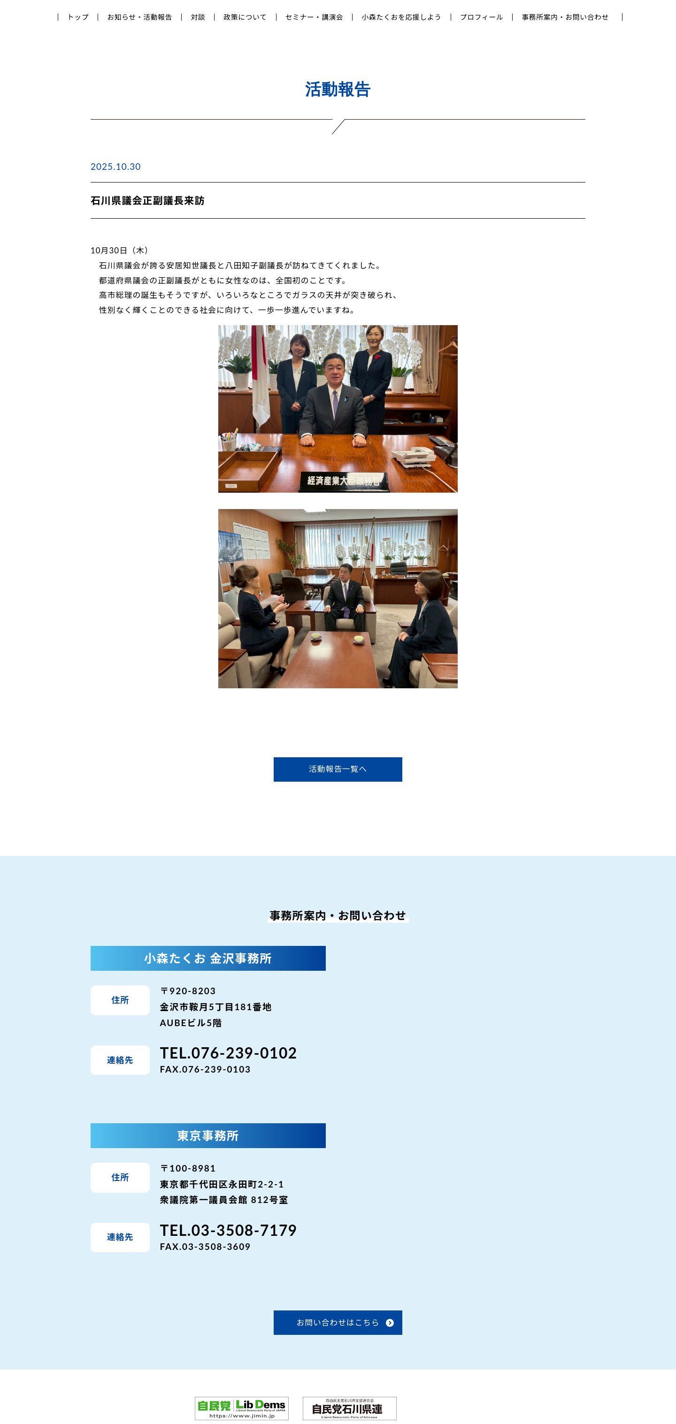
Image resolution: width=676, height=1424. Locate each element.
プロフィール (482, 17)
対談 (198, 17)
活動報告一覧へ (338, 769)
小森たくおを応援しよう (401, 17)
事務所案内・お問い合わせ (565, 17)
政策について (245, 17)
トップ (78, 17)
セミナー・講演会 (314, 17)
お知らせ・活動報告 (139, 17)
